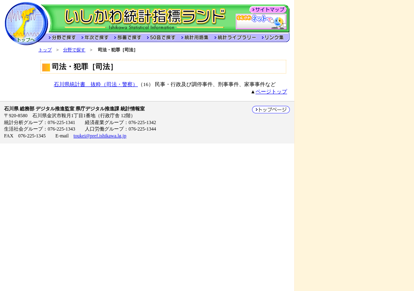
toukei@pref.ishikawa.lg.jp (100, 136)
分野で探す (74, 49)
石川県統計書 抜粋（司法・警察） (96, 84)
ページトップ (271, 92)
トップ (45, 49)
